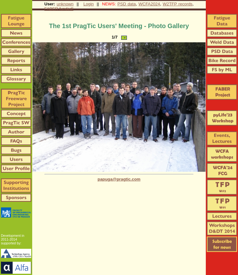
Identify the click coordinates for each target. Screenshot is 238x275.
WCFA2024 (149, 4)
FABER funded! (59, 8)
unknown (65, 4)
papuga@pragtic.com (119, 179)
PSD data (126, 4)
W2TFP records (177, 4)
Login (88, 4)
